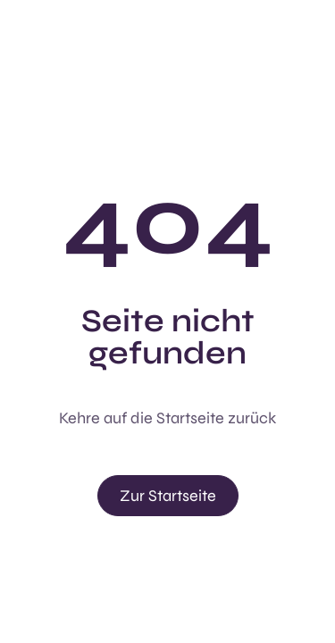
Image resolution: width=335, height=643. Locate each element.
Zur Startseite (168, 495)
